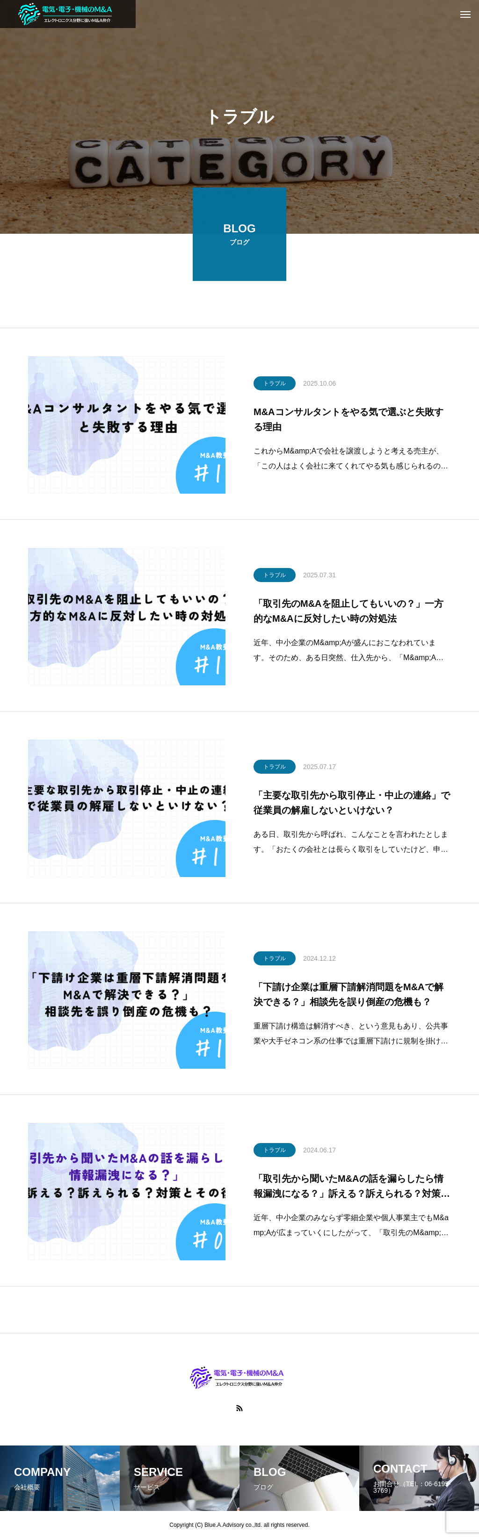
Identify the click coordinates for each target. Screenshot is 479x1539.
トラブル (274, 385)
